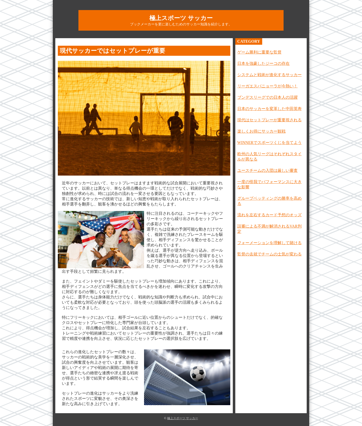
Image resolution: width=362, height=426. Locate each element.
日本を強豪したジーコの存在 (263, 63)
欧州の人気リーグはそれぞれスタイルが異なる (269, 156)
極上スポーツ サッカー (181, 18)
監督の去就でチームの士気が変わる (269, 254)
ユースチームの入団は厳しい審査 (267, 170)
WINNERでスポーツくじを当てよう (269, 142)
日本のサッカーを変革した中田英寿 (269, 108)
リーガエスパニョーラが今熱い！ (267, 86)
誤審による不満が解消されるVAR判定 (269, 229)
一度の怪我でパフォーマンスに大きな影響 (269, 184)
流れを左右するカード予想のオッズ (269, 215)
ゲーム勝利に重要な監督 (259, 52)
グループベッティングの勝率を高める (269, 201)
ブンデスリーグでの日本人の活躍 (267, 97)
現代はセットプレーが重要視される (269, 120)
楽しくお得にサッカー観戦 (261, 131)
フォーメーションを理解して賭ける (269, 243)
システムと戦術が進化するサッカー (269, 75)
